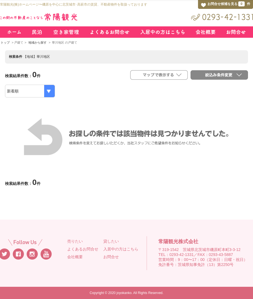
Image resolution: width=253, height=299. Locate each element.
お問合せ (111, 257)
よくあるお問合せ (82, 249)
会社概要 (75, 257)
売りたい (75, 241)
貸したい (111, 241)
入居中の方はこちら (120, 249)
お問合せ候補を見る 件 (228, 3)
